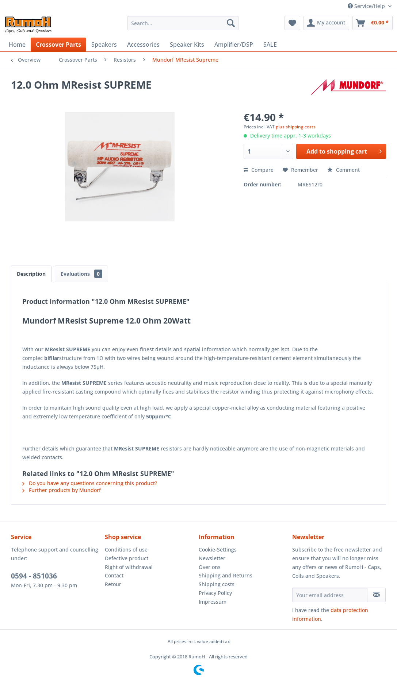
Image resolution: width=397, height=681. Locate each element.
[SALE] (270, 44)
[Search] (230, 23)
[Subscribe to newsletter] (376, 595)
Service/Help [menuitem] (367, 6)
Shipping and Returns (225, 575)
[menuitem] (182, 23)
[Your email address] (329, 595)
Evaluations (81, 274)
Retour (113, 584)
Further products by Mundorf (61, 490)
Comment (343, 169)
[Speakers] (104, 44)
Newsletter (212, 558)
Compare (259, 169)
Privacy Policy (215, 592)
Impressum (212, 601)
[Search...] (182, 23)
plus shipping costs (296, 127)
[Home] (17, 44)
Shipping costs (216, 584)
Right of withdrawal (129, 567)
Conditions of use (126, 549)
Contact (114, 575)
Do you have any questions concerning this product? (89, 483)
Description (31, 273)
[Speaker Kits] (187, 44)
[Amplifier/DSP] (233, 44)
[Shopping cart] (372, 23)
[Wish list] (292, 23)
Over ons (210, 567)
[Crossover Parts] (58, 44)
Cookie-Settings (218, 549)
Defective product (126, 558)
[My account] (326, 23)
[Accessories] (143, 44)
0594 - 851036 (34, 576)
